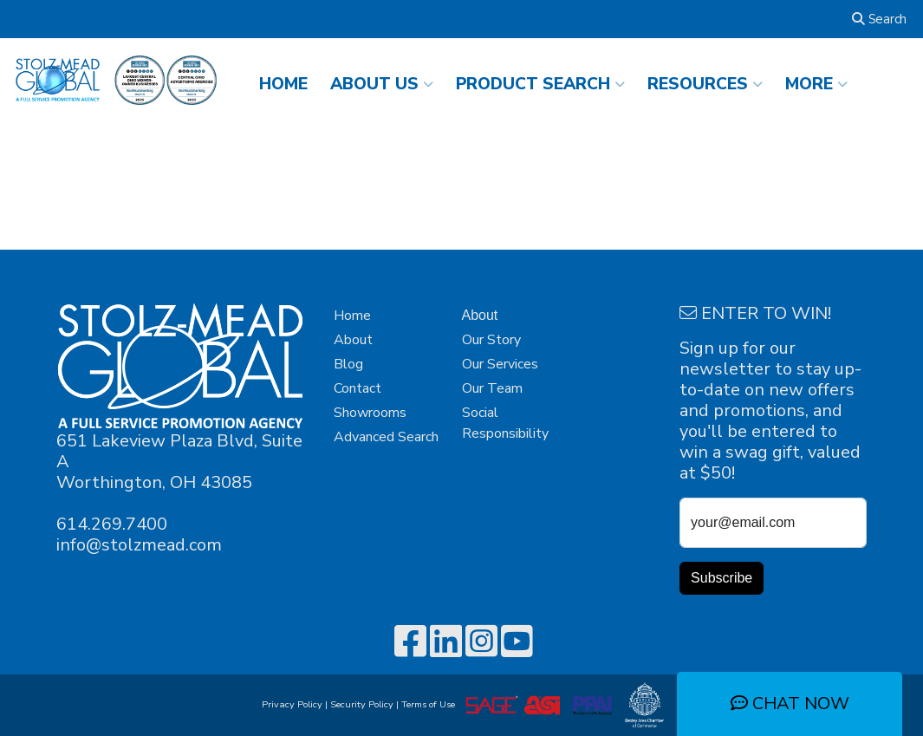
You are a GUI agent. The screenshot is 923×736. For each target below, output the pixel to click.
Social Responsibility (505, 423)
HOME (283, 84)
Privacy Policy (292, 704)
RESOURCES (705, 84)
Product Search (540, 84)
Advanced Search (386, 436)
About (353, 339)
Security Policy (362, 704)
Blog (348, 364)
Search (879, 19)
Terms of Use (430, 704)
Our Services (500, 364)
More (816, 84)
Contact (357, 388)
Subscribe (721, 577)
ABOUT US (381, 84)
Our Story (491, 339)
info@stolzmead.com (139, 545)
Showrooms (370, 412)
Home (352, 315)
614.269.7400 (111, 524)
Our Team (492, 388)
